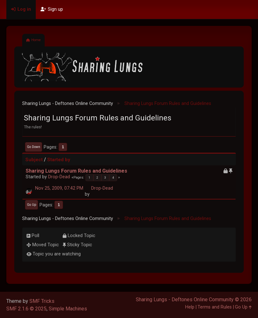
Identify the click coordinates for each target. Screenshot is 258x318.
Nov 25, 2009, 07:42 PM (59, 188)
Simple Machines (68, 309)
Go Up (31, 205)
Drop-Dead (59, 177)
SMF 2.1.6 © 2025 (26, 309)
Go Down (33, 147)
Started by (58, 159)
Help (189, 307)
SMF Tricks (41, 301)
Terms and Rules (215, 307)
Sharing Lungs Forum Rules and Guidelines (76, 171)
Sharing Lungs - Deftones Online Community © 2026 (194, 300)
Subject (34, 159)
